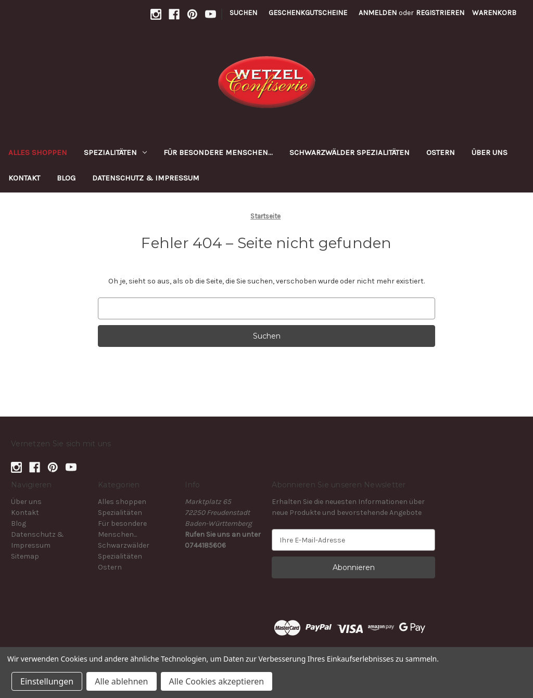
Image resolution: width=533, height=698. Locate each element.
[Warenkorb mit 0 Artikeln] (494, 12)
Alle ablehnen (121, 681)
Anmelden (378, 12)
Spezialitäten (115, 152)
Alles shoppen (37, 152)
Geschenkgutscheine (308, 12)
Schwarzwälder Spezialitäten (349, 152)
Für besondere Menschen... (218, 152)
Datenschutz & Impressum (145, 178)
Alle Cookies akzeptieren (216, 681)
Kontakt (24, 178)
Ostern (440, 152)
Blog (66, 178)
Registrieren (440, 12)
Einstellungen (46, 681)
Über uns (489, 152)
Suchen (243, 12)
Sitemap (25, 556)
